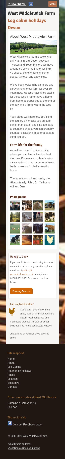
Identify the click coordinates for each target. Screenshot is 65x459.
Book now (13, 382)
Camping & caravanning (22, 403)
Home (11, 358)
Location (13, 378)
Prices (11, 374)
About (11, 362)
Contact (12, 386)
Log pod (12, 407)
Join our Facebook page (25, 424)
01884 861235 (17, 4)
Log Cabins (14, 366)
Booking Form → (21, 291)
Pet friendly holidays (19, 370)
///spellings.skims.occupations (24, 448)
